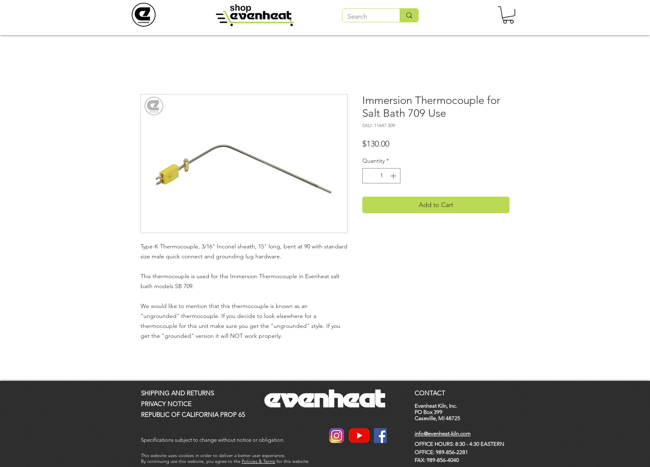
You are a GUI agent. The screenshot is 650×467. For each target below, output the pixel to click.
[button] (508, 15)
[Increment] (394, 176)
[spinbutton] (381, 176)
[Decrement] (369, 176)
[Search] (364, 16)
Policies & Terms (258, 461)
